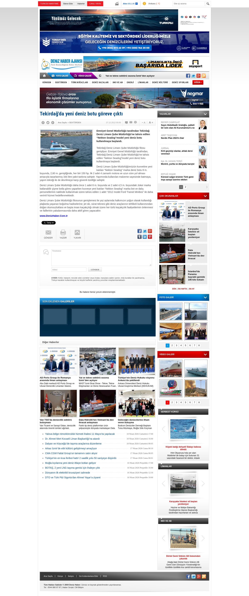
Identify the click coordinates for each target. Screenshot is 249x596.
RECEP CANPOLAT (179, 125)
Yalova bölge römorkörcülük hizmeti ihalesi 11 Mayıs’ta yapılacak (80, 434)
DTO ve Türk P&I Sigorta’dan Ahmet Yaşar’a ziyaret (72, 477)
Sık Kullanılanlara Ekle (88, 576)
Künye (60, 576)
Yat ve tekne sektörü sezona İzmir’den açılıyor (130, 75)
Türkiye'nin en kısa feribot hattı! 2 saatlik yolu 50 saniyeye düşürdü (80, 458)
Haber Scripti (68, 587)
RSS (105, 576)
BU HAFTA (182, 289)
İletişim (71, 576)
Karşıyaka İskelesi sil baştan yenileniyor (194, 233)
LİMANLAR (166, 466)
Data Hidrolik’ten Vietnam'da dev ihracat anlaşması (196, 254)
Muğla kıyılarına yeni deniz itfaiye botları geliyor (70, 463)
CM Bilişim (79, 587)
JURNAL (179, 151)
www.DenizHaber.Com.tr (54, 215)
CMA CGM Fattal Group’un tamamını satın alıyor (71, 453)
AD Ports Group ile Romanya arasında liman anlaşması (196, 211)
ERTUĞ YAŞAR (179, 177)
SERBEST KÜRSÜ (170, 412)
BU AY (191, 289)
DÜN (174, 289)
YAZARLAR (165, 114)
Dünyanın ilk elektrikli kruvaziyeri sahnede (67, 472)
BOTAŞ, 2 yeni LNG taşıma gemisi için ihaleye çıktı (72, 467)
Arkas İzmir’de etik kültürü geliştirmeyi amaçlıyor (71, 448)
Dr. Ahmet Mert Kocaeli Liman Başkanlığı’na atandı (72, 438)
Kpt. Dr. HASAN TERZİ (179, 162)
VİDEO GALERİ (166, 354)
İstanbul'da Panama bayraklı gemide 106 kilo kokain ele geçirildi (196, 275)
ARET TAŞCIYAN (179, 136)
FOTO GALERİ (166, 297)
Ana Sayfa (48, 576)
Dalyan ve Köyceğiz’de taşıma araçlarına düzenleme (73, 443)
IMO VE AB (166, 521)
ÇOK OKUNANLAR (168, 196)
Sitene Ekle (68, 4)
